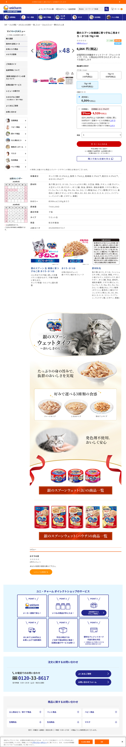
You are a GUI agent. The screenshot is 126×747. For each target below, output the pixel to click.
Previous (6, 2)
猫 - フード (36, 25)
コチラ (112, 120)
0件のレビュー (82, 43)
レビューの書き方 (13, 91)
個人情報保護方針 (64, 737)
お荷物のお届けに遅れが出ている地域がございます (63, 2)
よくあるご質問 (12, 105)
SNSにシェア (72, 73)
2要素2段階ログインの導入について (15, 77)
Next (119, 2)
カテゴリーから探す (25, 25)
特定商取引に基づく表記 (36, 737)
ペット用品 (12, 25)
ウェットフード (47, 25)
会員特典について (13, 70)
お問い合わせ (11, 112)
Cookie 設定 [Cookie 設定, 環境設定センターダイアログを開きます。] (85, 744)
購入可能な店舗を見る (99, 158)
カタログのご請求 (15, 98)
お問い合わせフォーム (87, 682)
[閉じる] (122, 743)
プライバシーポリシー (39, 744)
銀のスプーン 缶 (59, 25)
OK (102, 744)
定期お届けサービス (13, 85)
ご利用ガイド (11, 64)
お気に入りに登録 (67, 73)
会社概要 (12, 737)
